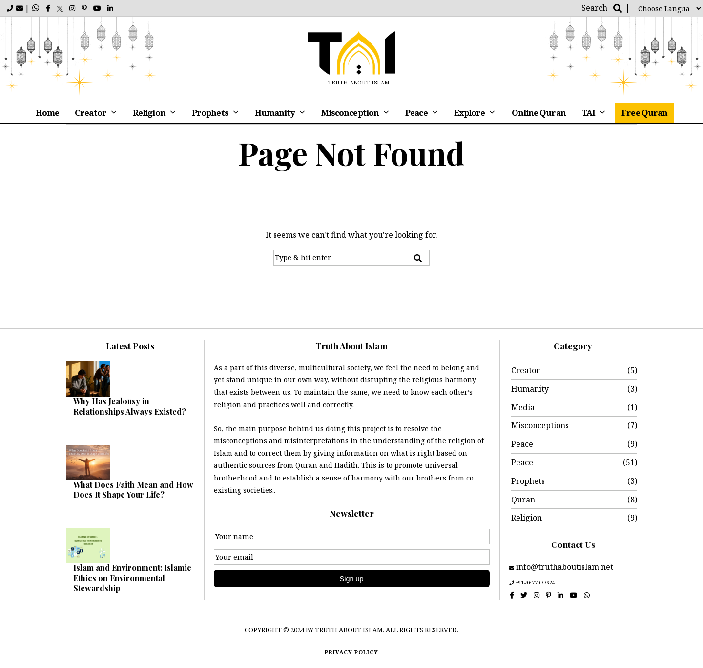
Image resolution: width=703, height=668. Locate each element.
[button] (418, 258)
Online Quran (539, 112)
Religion (149, 112)
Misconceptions (540, 425)
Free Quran (644, 112)
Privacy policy (351, 652)
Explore (469, 112)
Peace (416, 112)
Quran (523, 499)
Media (523, 407)
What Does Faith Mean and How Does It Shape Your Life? (133, 490)
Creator (90, 112)
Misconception (350, 112)
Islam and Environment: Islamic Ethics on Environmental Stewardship (132, 578)
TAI (588, 112)
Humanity (275, 112)
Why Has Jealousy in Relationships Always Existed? (129, 406)
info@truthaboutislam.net (563, 567)
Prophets (210, 112)
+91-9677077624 (535, 582)
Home (47, 112)
